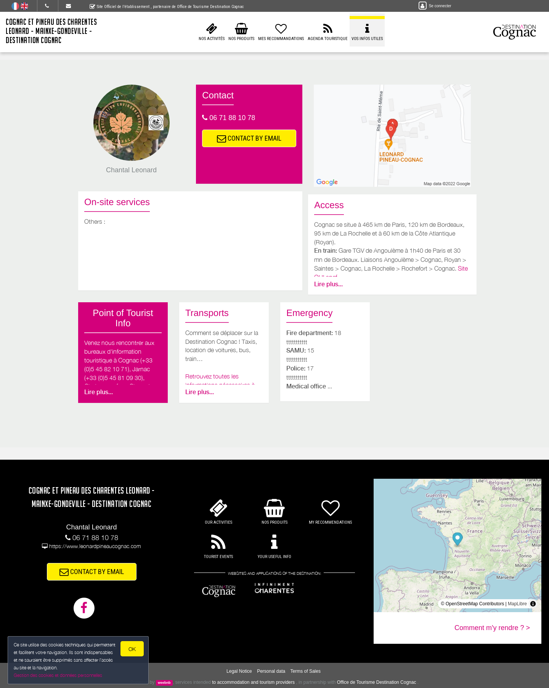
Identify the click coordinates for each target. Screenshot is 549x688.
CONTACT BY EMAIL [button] (249, 138)
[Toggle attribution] (533, 603)
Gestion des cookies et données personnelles (58, 675)
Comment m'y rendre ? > (492, 628)
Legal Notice (239, 671)
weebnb (164, 683)
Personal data (271, 671)
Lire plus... (328, 284)
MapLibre (517, 603)
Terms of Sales (306, 671)
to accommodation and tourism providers (253, 682)
